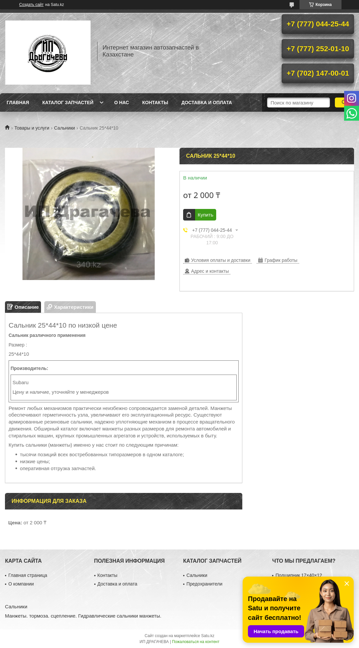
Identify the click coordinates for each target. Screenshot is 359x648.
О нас (121, 102)
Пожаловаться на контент (195, 641)
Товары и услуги (31, 128)
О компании (21, 584)
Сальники (64, 128)
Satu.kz (207, 635)
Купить (205, 215)
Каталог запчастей (68, 102)
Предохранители (204, 584)
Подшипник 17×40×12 (298, 575)
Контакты (155, 102)
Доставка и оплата (206, 102)
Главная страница (27, 575)
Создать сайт (31, 4)
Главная (18, 102)
